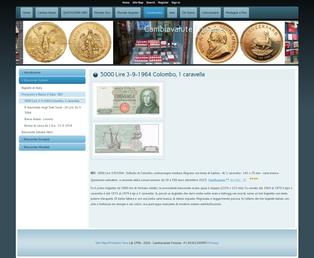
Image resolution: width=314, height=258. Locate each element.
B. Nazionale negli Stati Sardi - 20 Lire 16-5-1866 (53, 109)
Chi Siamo (188, 13)
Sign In (176, 2)
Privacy (214, 243)
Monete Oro (102, 13)
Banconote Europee (37, 139)
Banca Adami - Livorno (38, 119)
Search (150, 2)
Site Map (101, 243)
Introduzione (32, 72)
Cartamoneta (154, 13)
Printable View (118, 243)
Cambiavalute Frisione (183, 29)
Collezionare (210, 13)
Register (163, 2)
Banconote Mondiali (37, 147)
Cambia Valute (47, 13)
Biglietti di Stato (32, 88)
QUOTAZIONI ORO (75, 13)
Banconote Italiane (36, 80)
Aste (172, 13)
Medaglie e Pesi (236, 13)
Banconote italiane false (37, 132)
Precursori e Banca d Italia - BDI (42, 94)
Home (27, 13)
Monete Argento (128, 13)
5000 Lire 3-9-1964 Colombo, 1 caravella (51, 101)
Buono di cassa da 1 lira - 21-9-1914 (48, 125)
